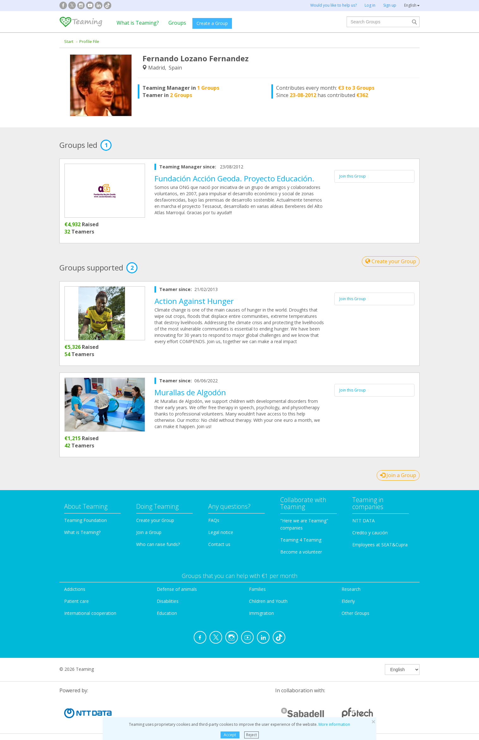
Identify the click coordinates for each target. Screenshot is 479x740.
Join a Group (398, 475)
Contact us (219, 544)
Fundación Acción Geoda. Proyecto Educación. (234, 178)
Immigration (261, 613)
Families (257, 589)
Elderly (348, 601)
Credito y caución (370, 533)
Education (167, 613)
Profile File (89, 41)
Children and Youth (268, 601)
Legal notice (220, 532)
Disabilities (168, 601)
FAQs (213, 520)
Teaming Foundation (85, 520)
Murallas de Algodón (190, 392)
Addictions (74, 589)
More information (334, 724)
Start (68, 41)
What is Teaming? (138, 22)
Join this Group (352, 176)
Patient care (76, 601)
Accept (230, 734)
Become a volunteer (301, 552)
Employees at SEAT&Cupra (380, 545)
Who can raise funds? (158, 544)
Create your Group (390, 261)
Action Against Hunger (194, 301)
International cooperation (90, 613)
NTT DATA (363, 521)
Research (351, 589)
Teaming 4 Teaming (300, 540)
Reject (251, 734)
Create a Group (212, 23)
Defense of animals (177, 589)
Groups (177, 22)
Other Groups (355, 613)
